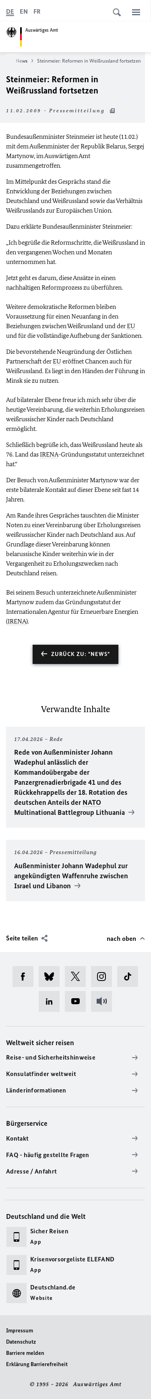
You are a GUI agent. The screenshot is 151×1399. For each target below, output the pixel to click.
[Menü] (136, 12)
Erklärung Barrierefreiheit (37, 1364)
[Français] (37, 11)
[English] (24, 11)
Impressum (19, 1330)
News (24, 61)
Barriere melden (25, 1353)
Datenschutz (21, 1341)
